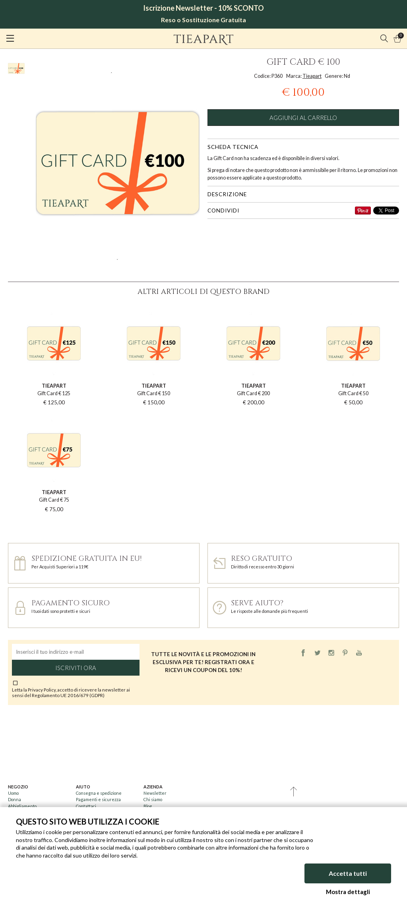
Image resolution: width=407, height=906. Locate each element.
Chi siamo (152, 799)
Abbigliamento (22, 806)
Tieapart (312, 76)
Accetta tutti (348, 873)
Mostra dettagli (348, 891)
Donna (14, 799)
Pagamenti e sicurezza (98, 799)
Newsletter (155, 793)
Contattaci (86, 806)
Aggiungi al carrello (303, 117)
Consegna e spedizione (99, 793)
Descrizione (227, 194)
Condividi (223, 210)
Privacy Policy (42, 689)
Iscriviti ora (75, 667)
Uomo (13, 793)
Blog (147, 806)
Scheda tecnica (232, 147)
